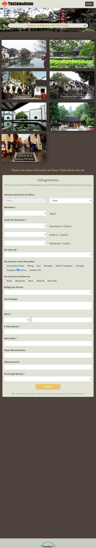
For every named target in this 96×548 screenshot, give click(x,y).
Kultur (8, 280)
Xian (37, 265)
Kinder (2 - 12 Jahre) (59, 234)
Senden (48, 386)
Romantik (51, 280)
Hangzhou (10, 270)
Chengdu (78, 265)
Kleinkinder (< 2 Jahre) (60, 243)
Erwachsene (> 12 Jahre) (60, 226)
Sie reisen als (10, 249)
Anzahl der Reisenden (14, 219)
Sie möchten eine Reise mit (17, 276)
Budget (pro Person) (13, 287)
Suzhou (22, 270)
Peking (29, 265)
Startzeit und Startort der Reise (19, 194)
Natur (29, 280)
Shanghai (47, 265)
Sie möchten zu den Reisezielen (19, 261)
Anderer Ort (34, 270)
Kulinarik (39, 280)
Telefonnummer (12, 361)
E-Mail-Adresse (11, 326)
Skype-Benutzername (14, 350)
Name (7, 314)
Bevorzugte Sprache (13, 373)
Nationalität (9, 338)
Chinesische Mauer (14, 265)
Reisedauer (9, 207)
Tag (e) (53, 213)
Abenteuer (19, 280)
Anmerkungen (11, 299)
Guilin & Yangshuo (63, 265)
